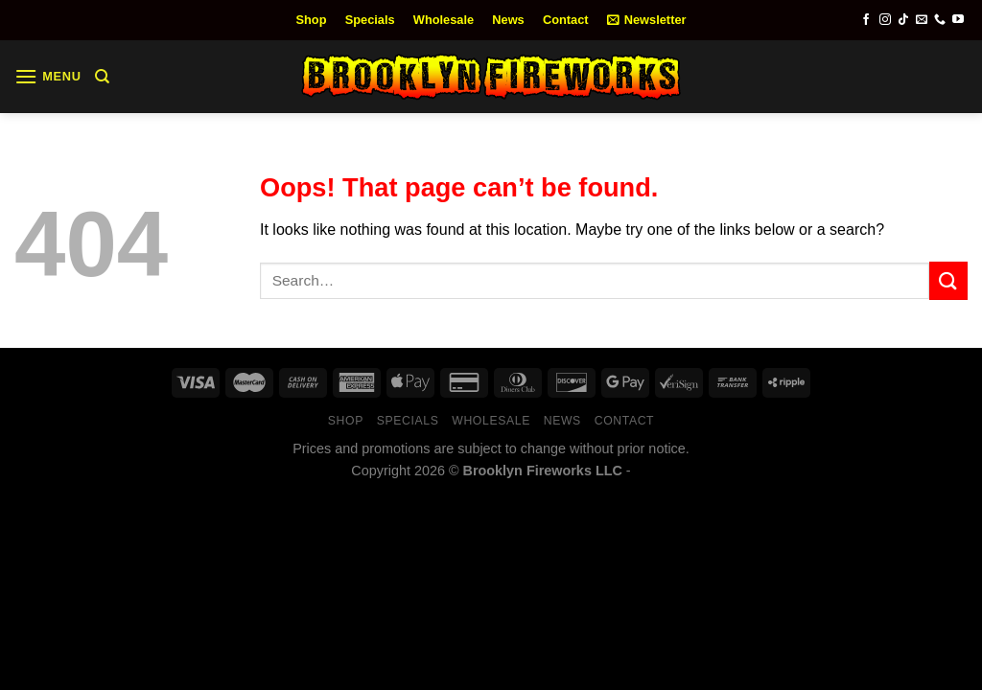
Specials (370, 19)
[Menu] (48, 76)
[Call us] (940, 20)
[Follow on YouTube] (958, 20)
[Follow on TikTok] (903, 20)
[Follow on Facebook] (866, 20)
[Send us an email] (921, 20)
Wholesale (443, 19)
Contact (566, 19)
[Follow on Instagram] (885, 20)
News (508, 19)
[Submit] (948, 280)
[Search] (102, 76)
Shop (311, 19)
